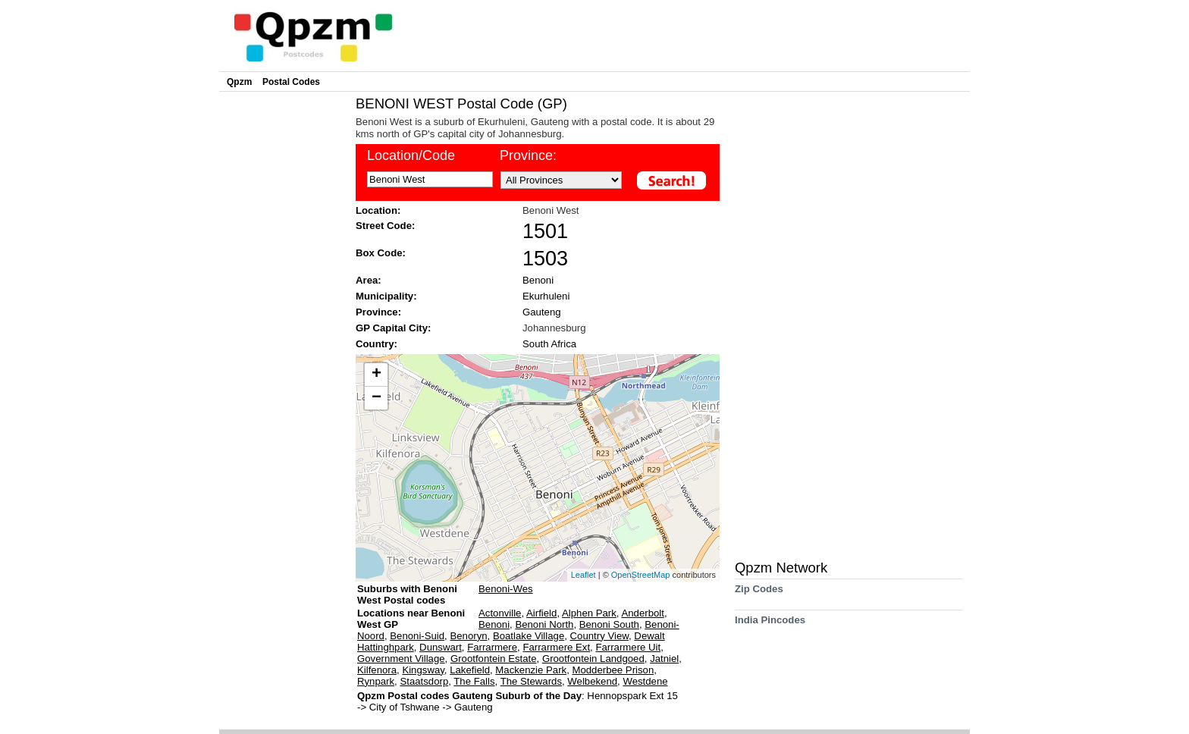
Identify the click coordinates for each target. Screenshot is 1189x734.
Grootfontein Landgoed (593, 658)
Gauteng (541, 312)
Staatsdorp (424, 681)
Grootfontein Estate (493, 658)
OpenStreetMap (640, 574)
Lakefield (470, 670)
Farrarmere (492, 647)
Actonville (499, 613)
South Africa (549, 344)
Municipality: (386, 296)
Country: (376, 344)
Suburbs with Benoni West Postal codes (407, 594)
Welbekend (592, 681)
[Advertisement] (283, 323)
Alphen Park (589, 613)
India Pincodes (770, 625)
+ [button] (376, 374)
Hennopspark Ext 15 (632, 695)
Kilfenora (377, 670)
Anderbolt (642, 613)
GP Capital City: (393, 328)
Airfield (541, 613)
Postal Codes (291, 82)
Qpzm (239, 82)
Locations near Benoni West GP (411, 618)
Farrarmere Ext (556, 647)
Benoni (538, 280)
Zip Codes (759, 594)
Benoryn (468, 635)
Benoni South (609, 624)
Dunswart (440, 647)
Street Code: (385, 225)
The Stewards (531, 681)
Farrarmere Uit (627, 647)
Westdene (645, 681)
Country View (599, 635)
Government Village (401, 658)
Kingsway (423, 670)
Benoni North (544, 624)
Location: (378, 210)
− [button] (376, 398)
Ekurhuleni (545, 296)
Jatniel (664, 658)
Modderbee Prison (613, 670)
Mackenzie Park (530, 670)
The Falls (473, 681)
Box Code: (381, 253)
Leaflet (583, 574)
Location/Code (411, 155)
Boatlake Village (528, 635)
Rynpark (375, 681)
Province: (528, 155)
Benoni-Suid (417, 635)
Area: (368, 280)
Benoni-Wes (505, 588)
